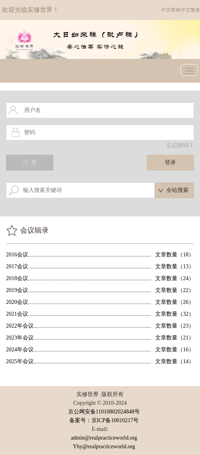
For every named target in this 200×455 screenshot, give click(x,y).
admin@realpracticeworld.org (104, 438)
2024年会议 (20, 350)
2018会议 (17, 278)
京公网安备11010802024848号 (104, 412)
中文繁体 (190, 10)
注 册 (30, 162)
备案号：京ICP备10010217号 (104, 420)
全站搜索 (177, 190)
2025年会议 (20, 361)
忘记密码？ (180, 145)
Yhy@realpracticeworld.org (104, 446)
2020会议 (17, 302)
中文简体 (170, 10)
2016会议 (17, 255)
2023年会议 (20, 338)
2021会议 (17, 314)
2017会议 (17, 266)
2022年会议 (20, 326)
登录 (170, 162)
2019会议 (17, 290)
